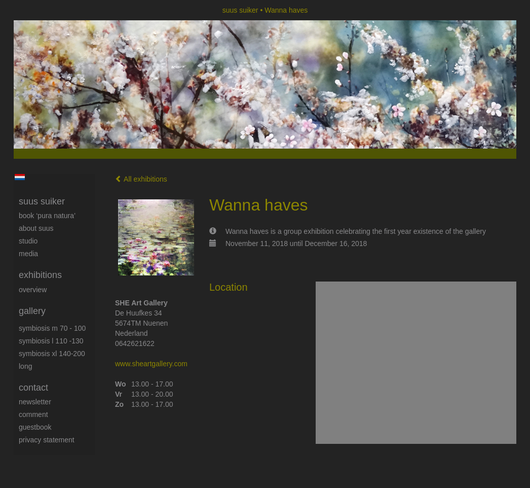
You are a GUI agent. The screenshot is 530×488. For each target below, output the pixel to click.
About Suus (36, 228)
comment (33, 414)
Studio (28, 241)
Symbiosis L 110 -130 (51, 341)
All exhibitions (141, 179)
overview (33, 290)
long (25, 366)
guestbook (35, 427)
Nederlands (19, 177)
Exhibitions (40, 275)
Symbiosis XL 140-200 (52, 354)
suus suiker (240, 10)
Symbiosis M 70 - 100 (52, 328)
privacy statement (46, 440)
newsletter (35, 402)
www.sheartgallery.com (151, 364)
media (28, 254)
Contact (33, 387)
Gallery (32, 311)
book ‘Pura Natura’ (47, 216)
